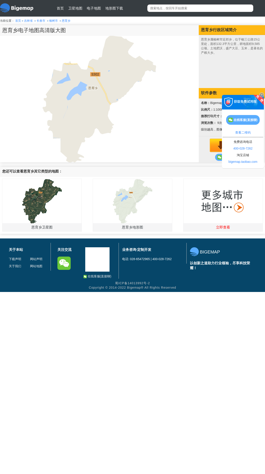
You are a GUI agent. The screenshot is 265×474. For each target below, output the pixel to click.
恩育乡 (66, 20)
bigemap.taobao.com (243, 161)
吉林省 (28, 20)
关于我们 (15, 266)
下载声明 (15, 259)
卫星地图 (75, 8)
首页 (60, 8)
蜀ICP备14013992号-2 (132, 283)
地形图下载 (114, 8)
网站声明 (36, 259)
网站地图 (36, 266)
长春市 (41, 20)
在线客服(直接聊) (97, 276)
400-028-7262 (242, 148)
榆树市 (53, 20)
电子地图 (94, 8)
